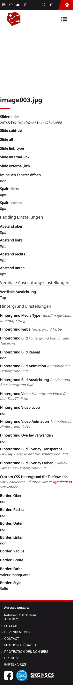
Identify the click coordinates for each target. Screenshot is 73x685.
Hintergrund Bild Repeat (20, 352)
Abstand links (11, 240)
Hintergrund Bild (34, 341)
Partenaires (15, 664)
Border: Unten (11, 523)
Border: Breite (11, 560)
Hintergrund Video (34, 396)
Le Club (10, 626)
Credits (11, 658)
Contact (11, 638)
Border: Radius (12, 551)
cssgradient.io (60, 481)
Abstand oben (11, 226)
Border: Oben (11, 495)
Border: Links (11, 537)
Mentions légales (20, 645)
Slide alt (6, 139)
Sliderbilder (9, 116)
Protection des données (26, 651)
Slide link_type (12, 148)
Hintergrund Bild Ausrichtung (35, 382)
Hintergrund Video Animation (36, 424)
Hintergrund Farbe (31, 329)
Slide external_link (15, 166)
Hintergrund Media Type (35, 318)
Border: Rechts (12, 509)
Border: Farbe (11, 568)
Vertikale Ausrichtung (18, 291)
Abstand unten (12, 268)
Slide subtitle (11, 130)
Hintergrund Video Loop (20, 407)
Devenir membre (18, 632)
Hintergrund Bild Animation (35, 368)
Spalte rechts (11, 202)
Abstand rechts (12, 254)
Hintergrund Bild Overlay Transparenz (34, 451)
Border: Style (10, 582)
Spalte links (9, 188)
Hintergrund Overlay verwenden (26, 435)
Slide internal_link (14, 157)
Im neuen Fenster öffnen (20, 175)
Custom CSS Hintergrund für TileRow (36, 481)
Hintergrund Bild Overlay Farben (33, 465)
